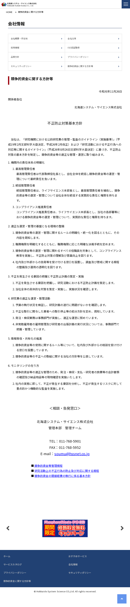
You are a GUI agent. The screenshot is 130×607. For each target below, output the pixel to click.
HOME (9, 11)
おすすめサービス (77, 555)
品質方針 (15, 56)
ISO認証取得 (73, 47)
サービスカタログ (12, 564)
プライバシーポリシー (78, 56)
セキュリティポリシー (21, 65)
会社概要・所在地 (19, 38)
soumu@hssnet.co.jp (72, 453)
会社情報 (73, 564)
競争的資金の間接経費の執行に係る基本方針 (63, 475)
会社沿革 (72, 38)
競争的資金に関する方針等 (80, 65)
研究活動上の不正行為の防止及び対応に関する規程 (67, 470)
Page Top (122, 599)
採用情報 (15, 47)
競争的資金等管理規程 (48, 465)
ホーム (6, 555)
